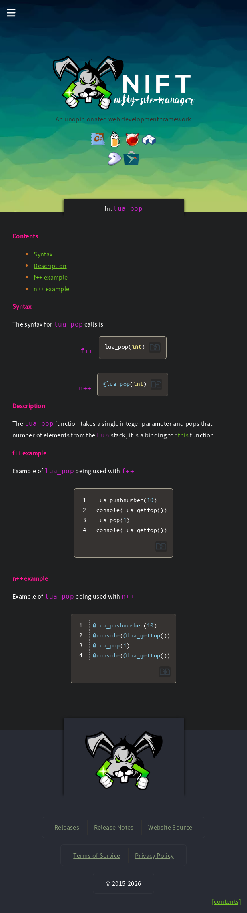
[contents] (226, 901)
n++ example (51, 289)
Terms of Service (96, 855)
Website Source (170, 827)
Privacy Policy (154, 855)
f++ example (51, 277)
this (183, 435)
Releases (66, 827)
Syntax (43, 254)
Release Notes (114, 827)
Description (50, 266)
